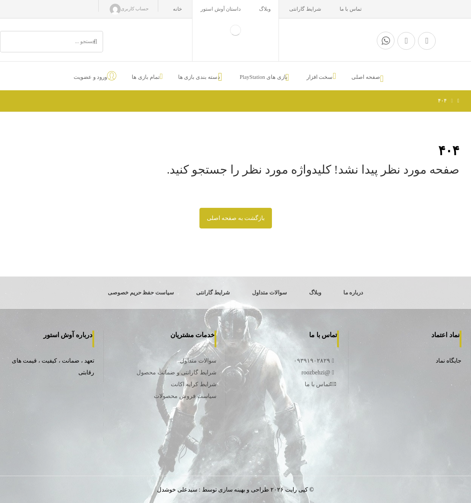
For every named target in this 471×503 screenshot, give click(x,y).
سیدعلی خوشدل (177, 489)
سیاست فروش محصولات (185, 396)
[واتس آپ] (385, 40)
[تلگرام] (427, 41)
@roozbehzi (318, 372)
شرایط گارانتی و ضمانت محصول (176, 372)
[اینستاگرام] (406, 41)
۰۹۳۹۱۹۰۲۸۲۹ (315, 360)
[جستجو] (95, 41)
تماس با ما (320, 384)
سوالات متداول (198, 360)
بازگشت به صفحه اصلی (236, 218)
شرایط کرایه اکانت (193, 384)
